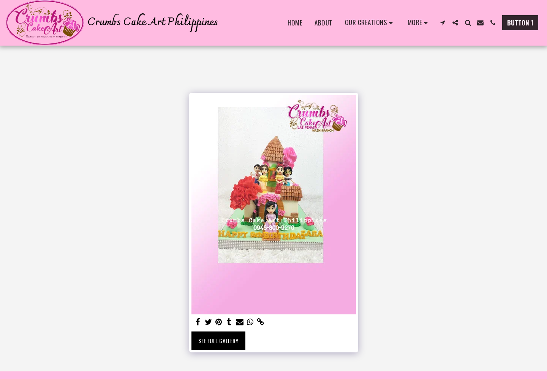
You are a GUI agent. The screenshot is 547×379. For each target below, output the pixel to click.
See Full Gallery (218, 340)
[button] (370, 23)
